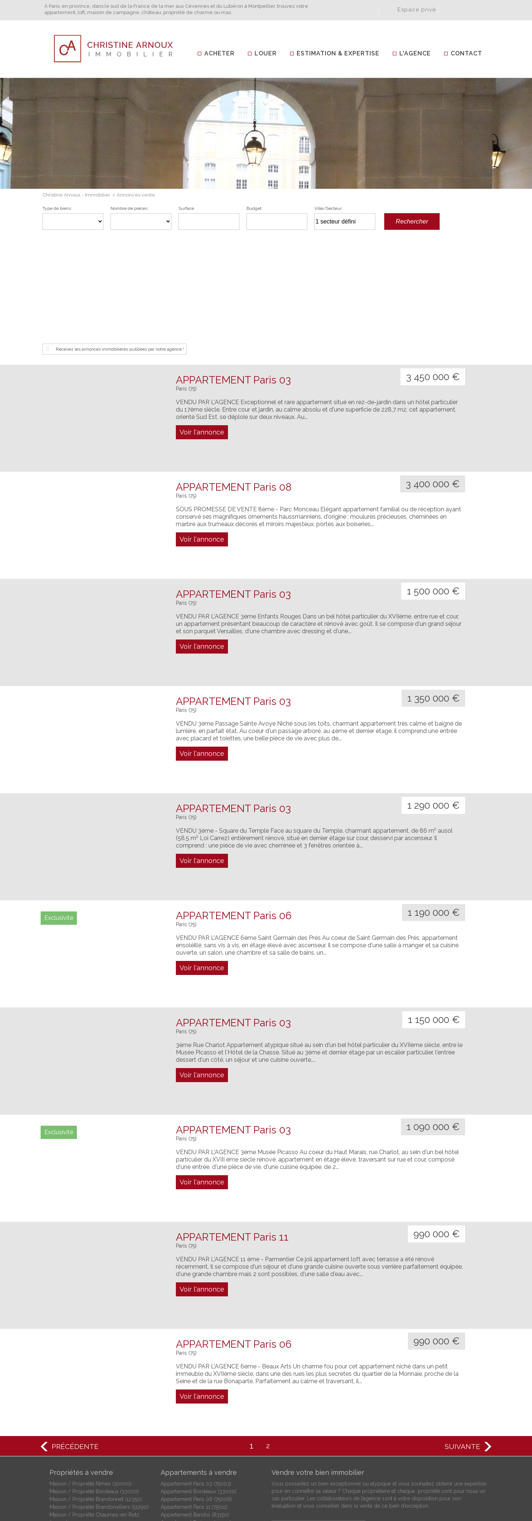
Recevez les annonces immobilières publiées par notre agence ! (120, 241)
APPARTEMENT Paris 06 (233, 808)
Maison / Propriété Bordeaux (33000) (94, 1384)
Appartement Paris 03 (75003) (196, 1376)
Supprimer (372, 223)
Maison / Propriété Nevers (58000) (91, 1454)
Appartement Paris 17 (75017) (194, 1438)
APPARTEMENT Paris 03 (233, 272)
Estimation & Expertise (338, 53)
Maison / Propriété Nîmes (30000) (91, 1376)
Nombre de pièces (128, 208)
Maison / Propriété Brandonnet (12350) (96, 1392)
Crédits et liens (283, 1485)
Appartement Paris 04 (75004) (196, 1415)
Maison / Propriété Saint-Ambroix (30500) (99, 1461)
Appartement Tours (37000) (193, 1446)
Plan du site (411, 1485)
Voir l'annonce (202, 324)
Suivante (462, 1339)
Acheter (219, 53)
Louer (266, 53)
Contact (466, 53)
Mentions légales (367, 1485)
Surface (186, 208)
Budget (254, 208)
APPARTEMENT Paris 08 (233, 380)
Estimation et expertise (315, 1420)
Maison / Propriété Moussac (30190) (93, 1446)
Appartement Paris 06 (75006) (196, 1392)
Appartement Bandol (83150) (195, 1407)
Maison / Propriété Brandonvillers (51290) (99, 1399)
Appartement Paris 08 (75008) (196, 1423)
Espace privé (417, 9)
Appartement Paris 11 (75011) (194, 1399)
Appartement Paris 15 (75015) (194, 1430)
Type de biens (56, 208)
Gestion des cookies (460, 1485)
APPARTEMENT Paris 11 (232, 1129)
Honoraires (324, 1485)
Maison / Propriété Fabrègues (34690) (95, 1423)
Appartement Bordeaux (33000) (198, 1384)
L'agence (415, 53)
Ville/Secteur (328, 208)
